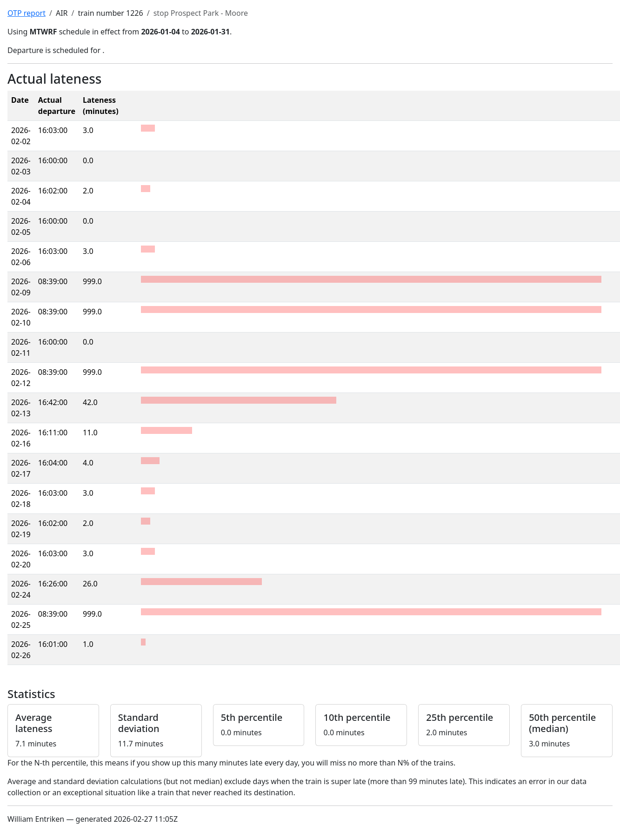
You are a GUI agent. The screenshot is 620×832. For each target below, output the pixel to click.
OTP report (26, 13)
